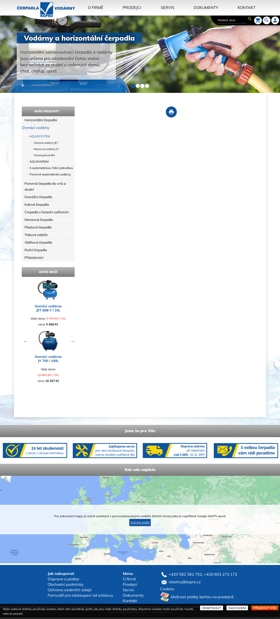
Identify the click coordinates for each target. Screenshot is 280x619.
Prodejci (132, 7)
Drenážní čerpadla (38, 197)
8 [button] (39, 412)
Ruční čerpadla (35, 251)
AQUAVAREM (39, 162)
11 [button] (57, 412)
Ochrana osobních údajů (70, 591)
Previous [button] (25, 342)
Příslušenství (34, 259)
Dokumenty (206, 7)
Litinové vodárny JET (46, 143)
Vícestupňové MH (44, 155)
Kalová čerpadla (36, 205)
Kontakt (247, 7)
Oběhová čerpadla (38, 244)
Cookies (167, 590)
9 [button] (45, 412)
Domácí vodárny (36, 128)
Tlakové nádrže (36, 236)
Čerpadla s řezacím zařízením (47, 213)
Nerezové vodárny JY (46, 149)
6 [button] (60, 406)
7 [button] (66, 406)
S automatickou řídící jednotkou (51, 168)
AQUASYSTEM (40, 137)
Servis (167, 7)
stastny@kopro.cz (185, 583)
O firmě (95, 7)
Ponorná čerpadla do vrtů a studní (45, 187)
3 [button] (42, 406)
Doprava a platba (63, 580)
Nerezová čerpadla (38, 221)
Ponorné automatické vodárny (50, 174)
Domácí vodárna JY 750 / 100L (48, 361)
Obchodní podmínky (66, 586)
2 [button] (36, 406)
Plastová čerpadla (38, 228)
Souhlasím (140, 524)
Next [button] (72, 342)
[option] (48, 335)
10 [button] (51, 412)
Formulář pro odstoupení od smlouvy (80, 597)
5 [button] (54, 406)
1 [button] (31, 406)
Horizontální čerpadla (40, 120)
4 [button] (48, 406)
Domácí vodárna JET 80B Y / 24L (48, 310)
